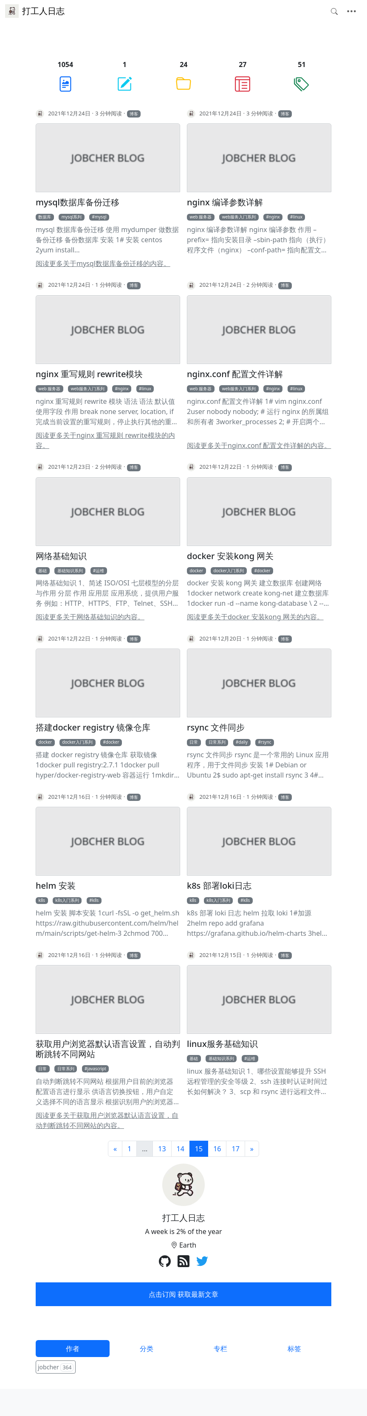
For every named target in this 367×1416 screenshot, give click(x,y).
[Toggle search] (334, 11)
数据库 (44, 217)
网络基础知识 (61, 556)
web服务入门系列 (239, 217)
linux (298, 217)
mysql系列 (72, 217)
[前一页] (115, 1149)
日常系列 (217, 742)
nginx (274, 217)
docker (196, 571)
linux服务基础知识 (222, 1044)
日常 (193, 742)
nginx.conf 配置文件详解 (235, 374)
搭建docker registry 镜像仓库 (93, 727)
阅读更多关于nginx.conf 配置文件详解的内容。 (259, 445)
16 (217, 1148)
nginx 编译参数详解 (225, 202)
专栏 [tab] (220, 1348)
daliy (243, 742)
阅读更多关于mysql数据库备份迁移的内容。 (103, 263)
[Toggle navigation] (351, 11)
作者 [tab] (72, 1348)
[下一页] (252, 1149)
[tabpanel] (183, 1367)
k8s (41, 900)
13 (162, 1148)
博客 (134, 114)
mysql (101, 217)
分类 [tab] (146, 1348)
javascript (96, 1069)
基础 (42, 571)
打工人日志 (35, 11)
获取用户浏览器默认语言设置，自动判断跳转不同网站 (108, 1049)
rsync (266, 742)
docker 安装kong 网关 (230, 556)
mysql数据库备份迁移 (77, 202)
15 (199, 1148)
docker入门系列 (228, 571)
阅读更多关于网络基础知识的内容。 (90, 616)
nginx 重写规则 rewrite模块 (89, 374)
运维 (100, 571)
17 (235, 1148)
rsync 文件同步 (216, 727)
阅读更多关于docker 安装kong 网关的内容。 (255, 616)
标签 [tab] (294, 1348)
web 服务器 (200, 217)
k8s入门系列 (67, 900)
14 (180, 1148)
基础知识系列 (70, 571)
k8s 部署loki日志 (219, 886)
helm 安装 (56, 886)
